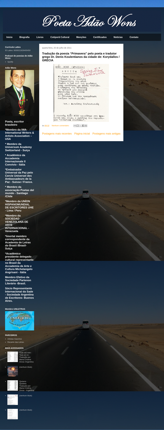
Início (9, 37)
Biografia (24, 37)
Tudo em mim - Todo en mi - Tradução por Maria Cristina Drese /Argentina (26, 357)
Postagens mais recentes (57, 133)
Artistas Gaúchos (14, 339)
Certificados (100, 37)
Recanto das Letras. (15, 342)
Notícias (118, 37)
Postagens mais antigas (106, 133)
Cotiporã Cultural (59, 37)
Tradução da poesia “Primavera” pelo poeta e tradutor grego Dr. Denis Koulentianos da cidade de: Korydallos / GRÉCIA (80, 57)
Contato (134, 37)
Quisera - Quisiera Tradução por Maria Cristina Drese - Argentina (26, 385)
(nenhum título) (25, 367)
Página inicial (82, 133)
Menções (81, 37)
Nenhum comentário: (61, 125)
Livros (39, 37)
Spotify (10, 62)
